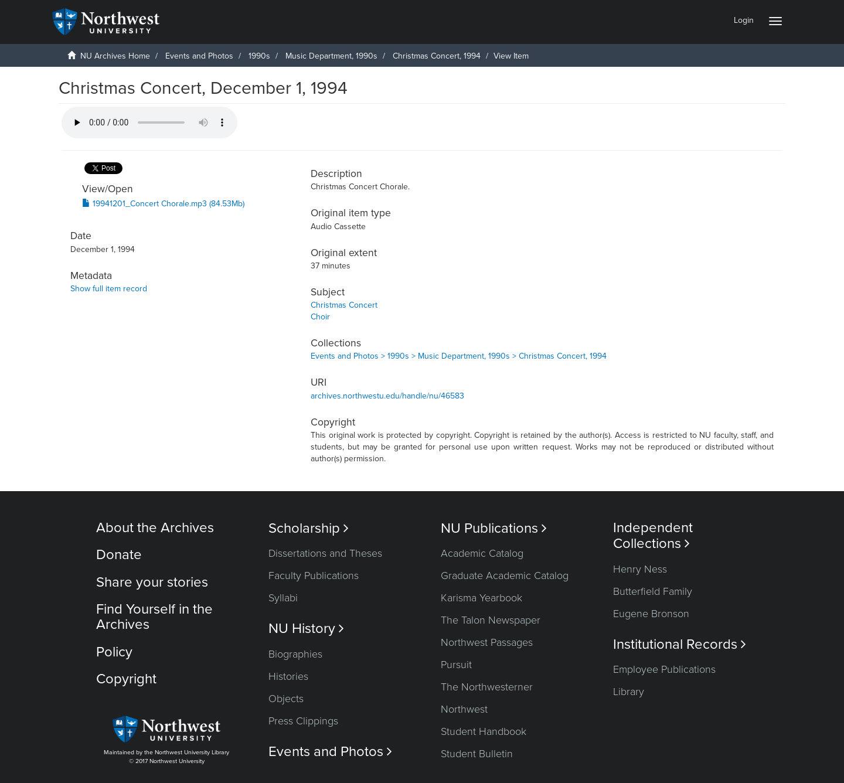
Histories (288, 676)
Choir (320, 317)
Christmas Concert (344, 305)
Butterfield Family (652, 591)
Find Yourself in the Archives (154, 617)
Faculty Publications (313, 575)
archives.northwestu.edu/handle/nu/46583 (387, 396)
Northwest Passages (487, 642)
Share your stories (152, 582)
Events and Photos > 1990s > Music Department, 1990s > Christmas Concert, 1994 (459, 356)
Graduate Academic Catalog (505, 575)
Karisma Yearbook (481, 597)
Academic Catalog (482, 553)
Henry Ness (640, 569)
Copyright (126, 678)
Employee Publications (664, 669)
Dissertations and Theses (325, 553)
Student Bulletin (477, 753)
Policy (114, 652)
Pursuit (456, 664)
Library (628, 691)
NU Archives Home (115, 56)
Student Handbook (483, 731)
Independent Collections (653, 535)
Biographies (295, 654)
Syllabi (283, 597)
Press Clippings (303, 720)
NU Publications (494, 528)
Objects (286, 698)
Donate (119, 554)
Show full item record (108, 289)
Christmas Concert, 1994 (437, 56)
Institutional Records (679, 644)
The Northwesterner (487, 686)
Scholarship (308, 528)
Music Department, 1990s (331, 56)
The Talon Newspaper (490, 620)
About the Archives (155, 527)
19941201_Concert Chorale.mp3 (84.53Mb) (163, 204)
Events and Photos (199, 56)
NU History (306, 628)
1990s (259, 56)
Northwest (464, 709)
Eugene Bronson (651, 613)
